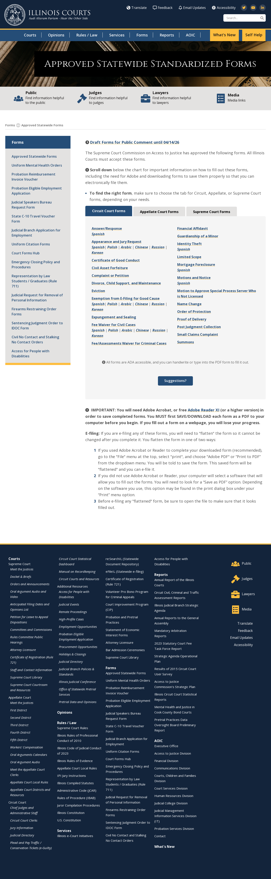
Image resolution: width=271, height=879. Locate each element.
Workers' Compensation (26, 747)
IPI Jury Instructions (71, 775)
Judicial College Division (171, 803)
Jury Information (21, 827)
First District (18, 710)
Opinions (56, 35)
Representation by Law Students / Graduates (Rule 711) (34, 280)
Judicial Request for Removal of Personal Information (37, 297)
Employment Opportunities (78, 626)
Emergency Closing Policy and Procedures (36, 264)
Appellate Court (19, 697)
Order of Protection (194, 311)
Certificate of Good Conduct (116, 260)
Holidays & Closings (72, 654)
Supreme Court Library (26, 677)
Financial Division (166, 760)
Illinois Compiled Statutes (75, 783)
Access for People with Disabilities (30, 353)
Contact (160, 836)
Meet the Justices (21, 569)
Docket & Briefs (20, 576)
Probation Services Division (174, 828)
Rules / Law (86, 35)
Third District (19, 725)
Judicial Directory (22, 835)
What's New (224, 34)
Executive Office (166, 746)
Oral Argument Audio (25, 762)
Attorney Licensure (23, 649)
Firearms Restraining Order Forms (34, 311)
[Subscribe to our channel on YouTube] (253, 7)
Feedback (163, 7)
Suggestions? (175, 380)
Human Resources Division (173, 795)
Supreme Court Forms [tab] (211, 211)
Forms (142, 35)
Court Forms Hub (26, 253)
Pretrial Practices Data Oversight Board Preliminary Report (175, 724)
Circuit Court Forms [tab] (108, 210)
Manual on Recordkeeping (77, 571)
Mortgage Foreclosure (196, 264)
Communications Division (172, 768)
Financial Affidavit (192, 228)
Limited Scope (189, 256)
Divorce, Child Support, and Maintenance (126, 283)
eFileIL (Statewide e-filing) (125, 571)
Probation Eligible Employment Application (37, 190)
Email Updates (192, 7)
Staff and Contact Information (31, 669)
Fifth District (18, 739)
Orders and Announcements (29, 584)
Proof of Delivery (191, 319)
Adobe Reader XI (203, 409)
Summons (185, 342)
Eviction (98, 290)
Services (116, 35)
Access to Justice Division (172, 753)
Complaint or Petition (110, 275)
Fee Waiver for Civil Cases (114, 324)
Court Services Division (171, 788)
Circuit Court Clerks (23, 820)
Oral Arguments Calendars (28, 754)
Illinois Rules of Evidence (75, 760)
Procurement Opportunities (78, 646)
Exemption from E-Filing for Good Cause (126, 298)
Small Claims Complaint (197, 334)
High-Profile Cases (71, 619)
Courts (30, 35)
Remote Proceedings (73, 611)
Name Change (189, 303)
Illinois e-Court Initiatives (75, 835)
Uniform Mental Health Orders (37, 165)
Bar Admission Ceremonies (125, 650)
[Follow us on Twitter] (244, 7)
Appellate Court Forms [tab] (159, 211)
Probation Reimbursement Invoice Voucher (33, 176)
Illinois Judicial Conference (77, 681)
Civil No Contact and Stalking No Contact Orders (35, 339)
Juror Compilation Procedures (78, 805)
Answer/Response (107, 228)
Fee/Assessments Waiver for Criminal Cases (129, 343)
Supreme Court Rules (72, 728)
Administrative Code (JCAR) (76, 790)
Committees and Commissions (31, 629)
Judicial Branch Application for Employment (36, 232)
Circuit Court (17, 802)
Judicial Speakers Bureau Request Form (32, 204)
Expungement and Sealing (114, 317)
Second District (20, 717)
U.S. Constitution (69, 820)
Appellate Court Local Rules (29, 782)
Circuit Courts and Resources (79, 579)
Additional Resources (72, 586)
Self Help (253, 34)
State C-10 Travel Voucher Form (33, 218)
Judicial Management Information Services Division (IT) (175, 815)
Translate (137, 7)
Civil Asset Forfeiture (110, 267)
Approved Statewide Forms (34, 156)
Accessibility (224, 7)
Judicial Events (69, 604)
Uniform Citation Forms (31, 244)
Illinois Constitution (70, 812)
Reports (167, 35)
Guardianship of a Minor (197, 236)
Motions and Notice (194, 277)
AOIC (190, 35)
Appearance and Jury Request (116, 241)
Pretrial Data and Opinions (77, 701)
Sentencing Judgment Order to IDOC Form (37, 325)
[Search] (244, 18)
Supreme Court (19, 563)
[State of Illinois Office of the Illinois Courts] (47, 15)
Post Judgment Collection (199, 326)
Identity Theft (189, 243)
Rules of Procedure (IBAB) (76, 797)
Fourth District (20, 732)
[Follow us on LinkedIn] (262, 7)
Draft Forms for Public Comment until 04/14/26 (134, 142)
